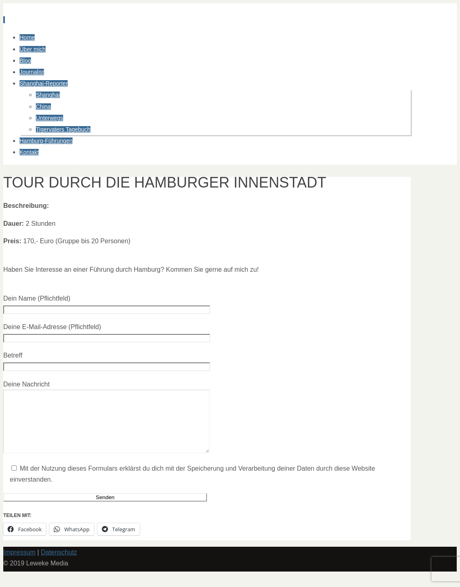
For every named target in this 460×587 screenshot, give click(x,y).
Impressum (19, 564)
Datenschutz (59, 564)
